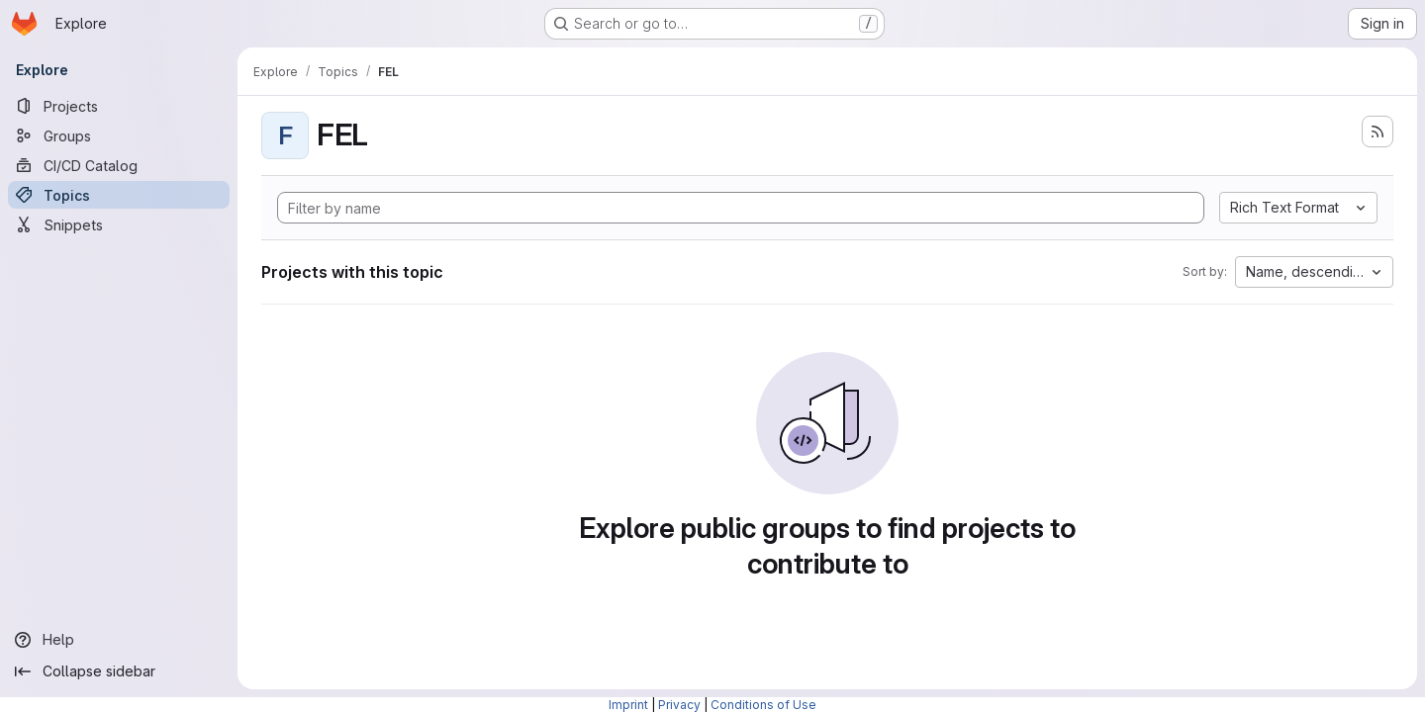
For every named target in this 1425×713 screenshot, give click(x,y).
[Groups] (119, 135)
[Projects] (119, 106)
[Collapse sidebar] (119, 671)
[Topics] (119, 195)
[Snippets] (119, 224)
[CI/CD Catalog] (119, 165)
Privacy (679, 704)
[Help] (119, 640)
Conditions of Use (763, 704)
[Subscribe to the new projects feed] (1377, 131)
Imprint (628, 704)
